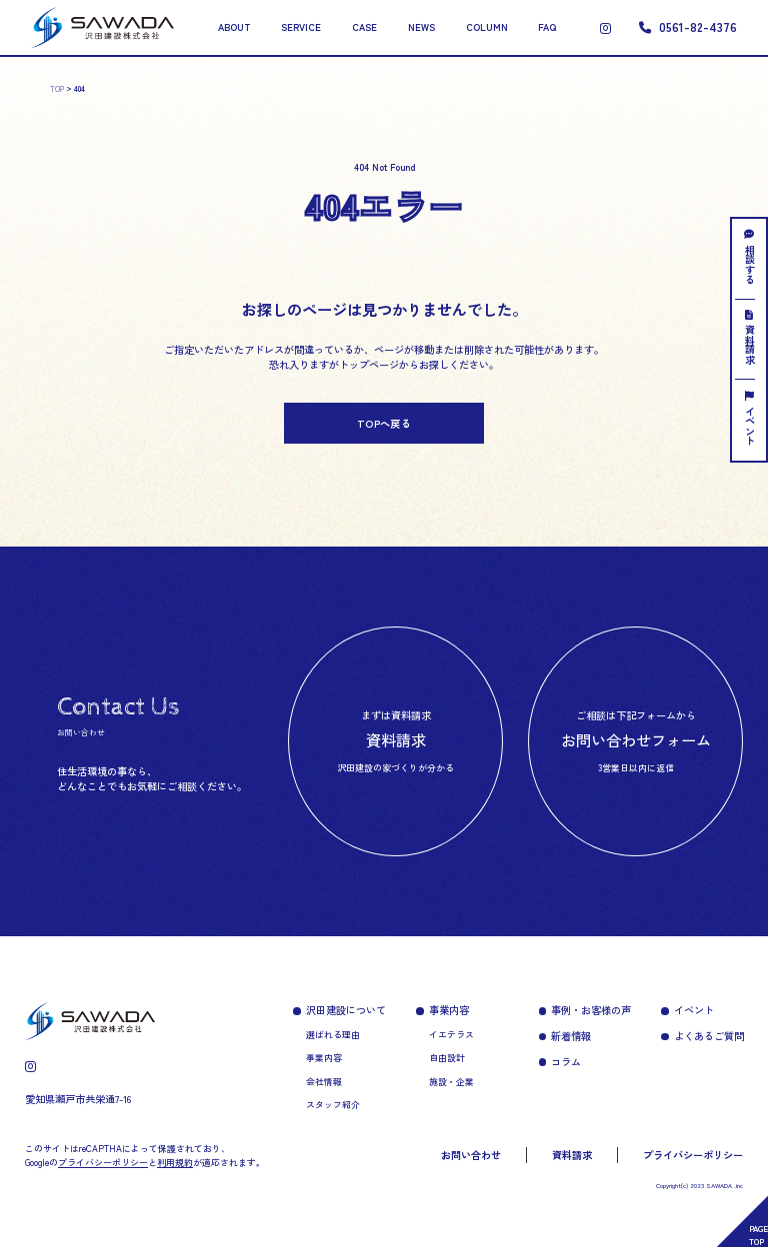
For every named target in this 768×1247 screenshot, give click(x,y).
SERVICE (301, 27)
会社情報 (324, 1081)
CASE (364, 27)
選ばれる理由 (333, 1034)
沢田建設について (346, 1009)
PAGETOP (758, 1234)
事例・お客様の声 (591, 1009)
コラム (566, 1061)
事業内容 (324, 1057)
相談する (749, 256)
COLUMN (487, 27)
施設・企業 (451, 1081)
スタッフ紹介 (333, 1104)
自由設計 (447, 1057)
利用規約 (175, 1162)
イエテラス (451, 1034)
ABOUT (234, 27)
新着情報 (571, 1035)
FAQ (547, 27)
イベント (749, 418)
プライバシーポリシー (693, 1154)
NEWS (421, 27)
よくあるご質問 (709, 1035)
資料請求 (749, 337)
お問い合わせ (471, 1154)
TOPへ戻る (384, 423)
